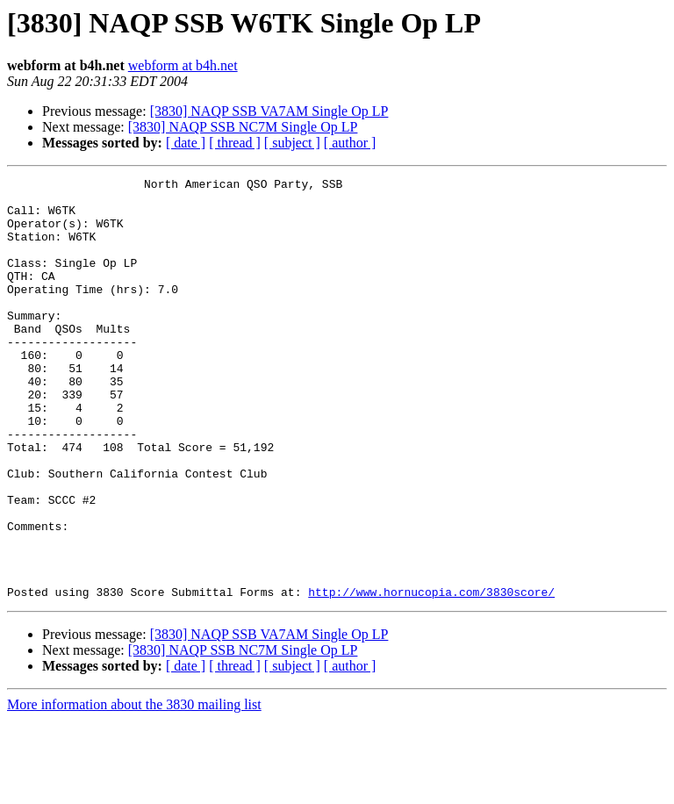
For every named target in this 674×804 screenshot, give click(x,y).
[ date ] (185, 142)
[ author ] (350, 142)
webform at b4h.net (183, 65)
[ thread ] (235, 142)
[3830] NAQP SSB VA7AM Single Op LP (269, 111)
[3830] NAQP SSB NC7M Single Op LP (243, 126)
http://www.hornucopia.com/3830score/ (431, 676)
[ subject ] (292, 142)
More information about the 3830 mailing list (134, 788)
